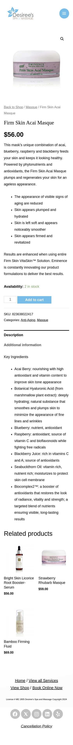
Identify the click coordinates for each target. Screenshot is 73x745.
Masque (31, 107)
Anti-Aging (28, 320)
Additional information (22, 345)
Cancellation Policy (36, 726)
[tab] (36, 335)
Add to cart (34, 300)
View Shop (20, 688)
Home (20, 680)
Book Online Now (47, 688)
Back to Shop (13, 107)
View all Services (43, 680)
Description (13, 335)
